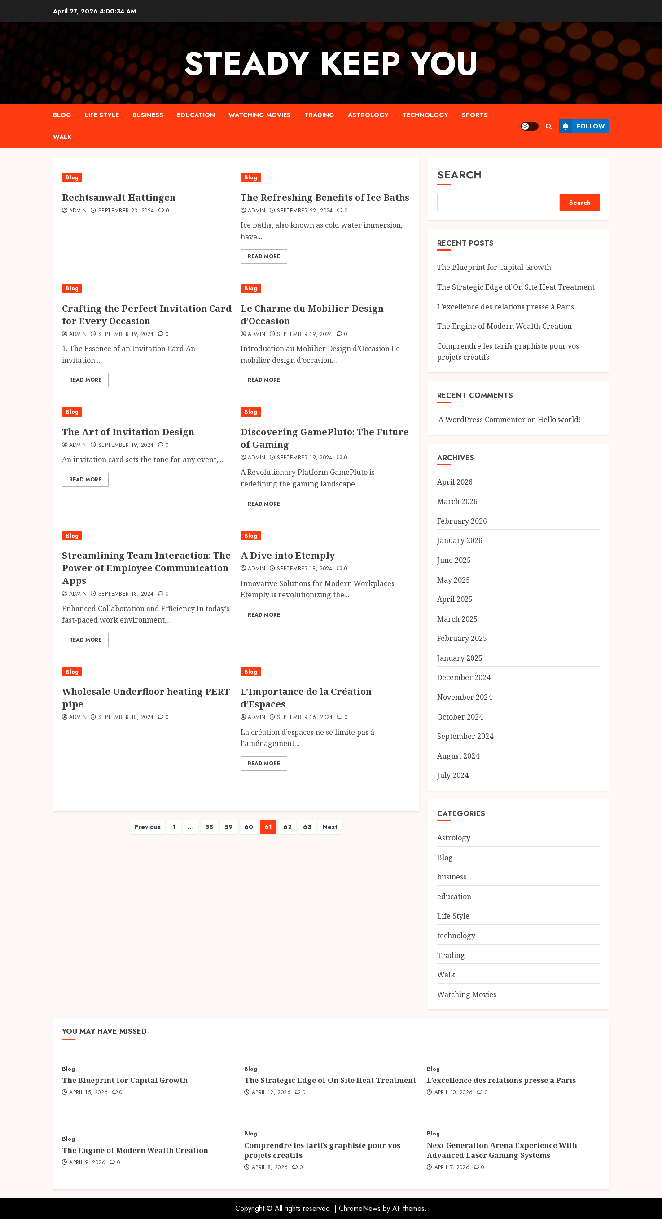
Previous (147, 817)
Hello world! (559, 419)
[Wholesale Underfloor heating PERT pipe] (147, 672)
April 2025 (455, 599)
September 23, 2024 (126, 211)
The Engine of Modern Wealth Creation (504, 326)
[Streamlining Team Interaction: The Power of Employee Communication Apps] (147, 536)
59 (228, 817)
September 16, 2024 (305, 717)
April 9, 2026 (87, 1162)
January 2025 (459, 658)
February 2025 (462, 638)
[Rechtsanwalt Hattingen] (118, 178)
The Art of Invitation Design (128, 432)
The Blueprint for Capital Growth (494, 267)
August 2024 (458, 756)
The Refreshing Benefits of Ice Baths (325, 197)
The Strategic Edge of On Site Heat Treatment (516, 287)
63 (307, 817)
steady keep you (331, 63)
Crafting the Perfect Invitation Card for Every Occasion (147, 314)
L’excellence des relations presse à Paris (505, 307)
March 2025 (457, 619)
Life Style (102, 114)
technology (425, 114)
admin (78, 211)
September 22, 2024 (305, 211)
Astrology (368, 114)
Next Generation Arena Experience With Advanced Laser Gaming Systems (502, 1150)
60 (248, 817)
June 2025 (454, 560)
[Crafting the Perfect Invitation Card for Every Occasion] (147, 289)
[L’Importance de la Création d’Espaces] (325, 672)
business (147, 114)
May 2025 (453, 580)
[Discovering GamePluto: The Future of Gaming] (325, 412)
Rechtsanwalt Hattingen (118, 197)
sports (475, 114)
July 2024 (453, 775)
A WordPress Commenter (482, 419)
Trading (319, 114)
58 (209, 817)
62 (287, 817)
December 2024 (464, 677)
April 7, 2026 (452, 1167)
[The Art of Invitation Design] (143, 412)
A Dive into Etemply (288, 555)
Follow (582, 126)
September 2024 (465, 736)
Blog (62, 114)
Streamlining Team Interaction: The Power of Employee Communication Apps (146, 568)
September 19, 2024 (125, 334)
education (196, 114)
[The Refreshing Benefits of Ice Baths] (325, 178)
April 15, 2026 (88, 1092)
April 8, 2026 (270, 1167)
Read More (264, 256)
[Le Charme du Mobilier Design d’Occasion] (325, 289)
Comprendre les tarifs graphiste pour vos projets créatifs (322, 1150)
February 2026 (462, 521)
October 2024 (460, 717)
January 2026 (459, 540)
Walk (62, 136)
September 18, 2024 (125, 594)
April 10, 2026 (453, 1092)
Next (330, 817)
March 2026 (457, 501)
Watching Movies (259, 114)
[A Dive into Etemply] (325, 536)
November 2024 (464, 697)
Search (459, 174)
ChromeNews (360, 1208)
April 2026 (455, 482)
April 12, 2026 (271, 1092)
